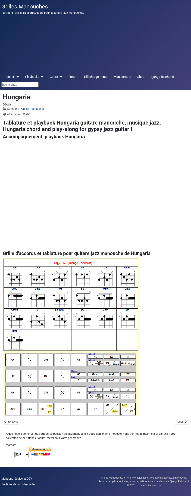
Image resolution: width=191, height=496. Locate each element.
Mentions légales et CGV (16, 478)
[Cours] (60, 77)
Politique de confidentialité (18, 484)
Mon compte (122, 77)
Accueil (10, 77)
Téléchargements (95, 77)
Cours (54, 77)
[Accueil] (17, 77)
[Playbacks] (41, 77)
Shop (140, 77)
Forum (72, 77)
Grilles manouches (33, 108)
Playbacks (32, 77)
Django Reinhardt (162, 77)
